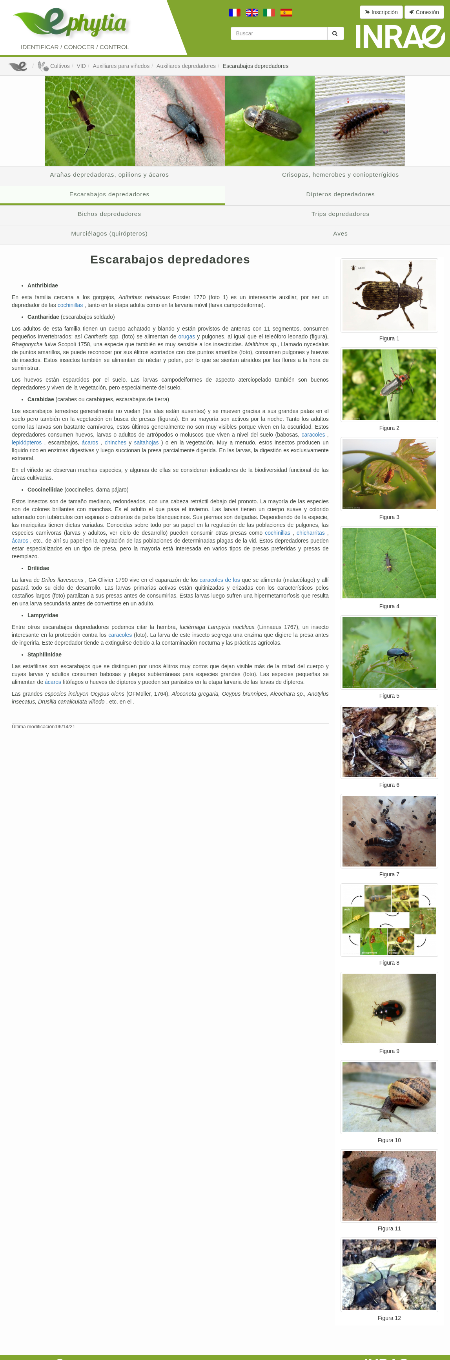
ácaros (91, 442)
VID (81, 66)
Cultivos (53, 66)
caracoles (314, 434)
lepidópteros (28, 442)
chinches (117, 442)
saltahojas (147, 442)
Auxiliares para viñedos (121, 66)
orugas (187, 336)
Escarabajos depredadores (255, 66)
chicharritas (312, 533)
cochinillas (71, 305)
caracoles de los (221, 580)
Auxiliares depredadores (186, 66)
